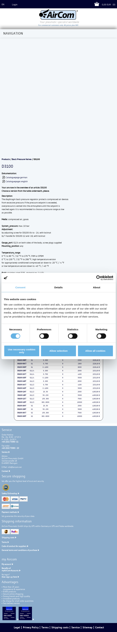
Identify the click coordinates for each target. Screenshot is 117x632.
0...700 (45, 364)
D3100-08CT (21, 364)
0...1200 (45, 367)
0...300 (45, 360)
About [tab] (96, 287)
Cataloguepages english (17, 181)
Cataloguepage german (16, 177)
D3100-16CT (21, 413)
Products (6, 159)
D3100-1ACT (21, 385)
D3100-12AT (21, 392)
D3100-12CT (21, 399)
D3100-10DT (21, 378)
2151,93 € (96, 371)
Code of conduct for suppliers (14, 546)
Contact (5, 471)
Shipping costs (8, 537)
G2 (32, 406)
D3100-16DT (21, 416)
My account (6, 564)
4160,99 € (96, 392)
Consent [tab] (20, 287)
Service (5, 452)
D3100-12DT (21, 402)
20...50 (45, 392)
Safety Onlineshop (9, 493)
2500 (80, 392)
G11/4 (32, 371)
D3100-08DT (21, 367)
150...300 (45, 399)
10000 (79, 402)
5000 (80, 378)
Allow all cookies (95, 350)
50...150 (45, 395)
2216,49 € (96, 360)
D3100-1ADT (21, 388)
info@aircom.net (15, 467)
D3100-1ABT (21, 381)
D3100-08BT (21, 360)
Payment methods (9, 512)
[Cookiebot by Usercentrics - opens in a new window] (98, 277)
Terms (4, 542)
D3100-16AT (21, 406)
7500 (80, 399)
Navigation (13, 33)
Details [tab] (58, 287)
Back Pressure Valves (22, 159)
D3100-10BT (21, 371)
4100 (80, 374)
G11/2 (32, 381)
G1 (32, 360)
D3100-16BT (21, 409)
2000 (80, 371)
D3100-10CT (21, 374)
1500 (80, 360)
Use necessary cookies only (21, 351)
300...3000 (45, 402)
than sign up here (9, 577)
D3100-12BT (21, 395)
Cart (98, 4)
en (3, 4)
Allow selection (58, 350)
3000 (80, 367)
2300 (80, 364)
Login (14, 4)
